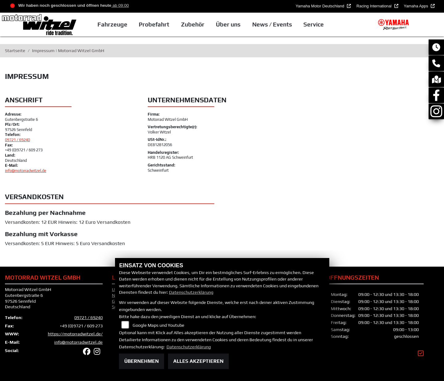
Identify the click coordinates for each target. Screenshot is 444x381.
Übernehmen (141, 361)
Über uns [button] (229, 24)
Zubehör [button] (194, 24)
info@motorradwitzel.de (25, 170)
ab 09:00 (120, 5)
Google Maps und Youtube (158, 325)
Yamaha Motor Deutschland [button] (320, 6)
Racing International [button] (374, 6)
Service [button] (315, 24)
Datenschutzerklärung (191, 292)
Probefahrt (155, 24)
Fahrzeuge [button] (114, 24)
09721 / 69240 (17, 139)
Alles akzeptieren (198, 361)
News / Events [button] (273, 24)
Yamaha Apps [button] (416, 6)
